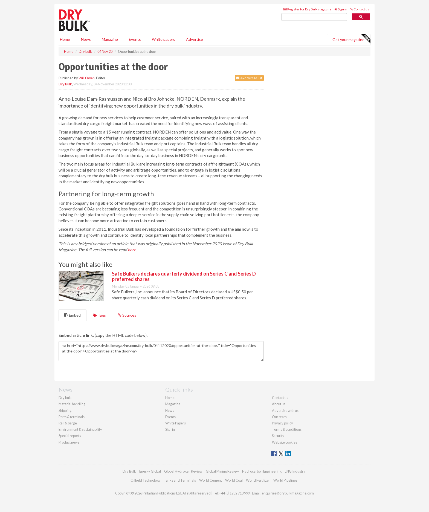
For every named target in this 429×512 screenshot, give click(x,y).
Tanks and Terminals (180, 480)
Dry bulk (65, 397)
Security (278, 435)
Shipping (65, 410)
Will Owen (87, 78)
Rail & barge (68, 423)
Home (65, 39)
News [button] (86, 39)
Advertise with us (285, 410)
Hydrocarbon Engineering (262, 471)
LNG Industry (295, 471)
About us (278, 404)
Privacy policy (282, 423)
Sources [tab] (127, 315)
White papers (163, 39)
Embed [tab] (72, 315)
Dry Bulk (65, 84)
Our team (279, 417)
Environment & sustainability (80, 429)
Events (135, 39)
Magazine (110, 39)
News (169, 410)
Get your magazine (351, 39)
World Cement (210, 480)
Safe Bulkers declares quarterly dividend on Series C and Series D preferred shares (184, 276)
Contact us (359, 9)
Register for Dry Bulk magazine (307, 9)
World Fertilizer (258, 480)
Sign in (341, 9)
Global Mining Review (222, 471)
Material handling (72, 404)
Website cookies (284, 442)
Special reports (70, 435)
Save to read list (249, 78)
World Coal (234, 480)
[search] (314, 17)
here (132, 249)
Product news (69, 442)
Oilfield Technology (146, 480)
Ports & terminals (72, 417)
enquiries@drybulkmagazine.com (288, 493)
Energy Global (150, 471)
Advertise (194, 39)
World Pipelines (285, 480)
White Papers (175, 423)
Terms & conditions (287, 429)
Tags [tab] (99, 315)
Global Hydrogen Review (183, 471)
